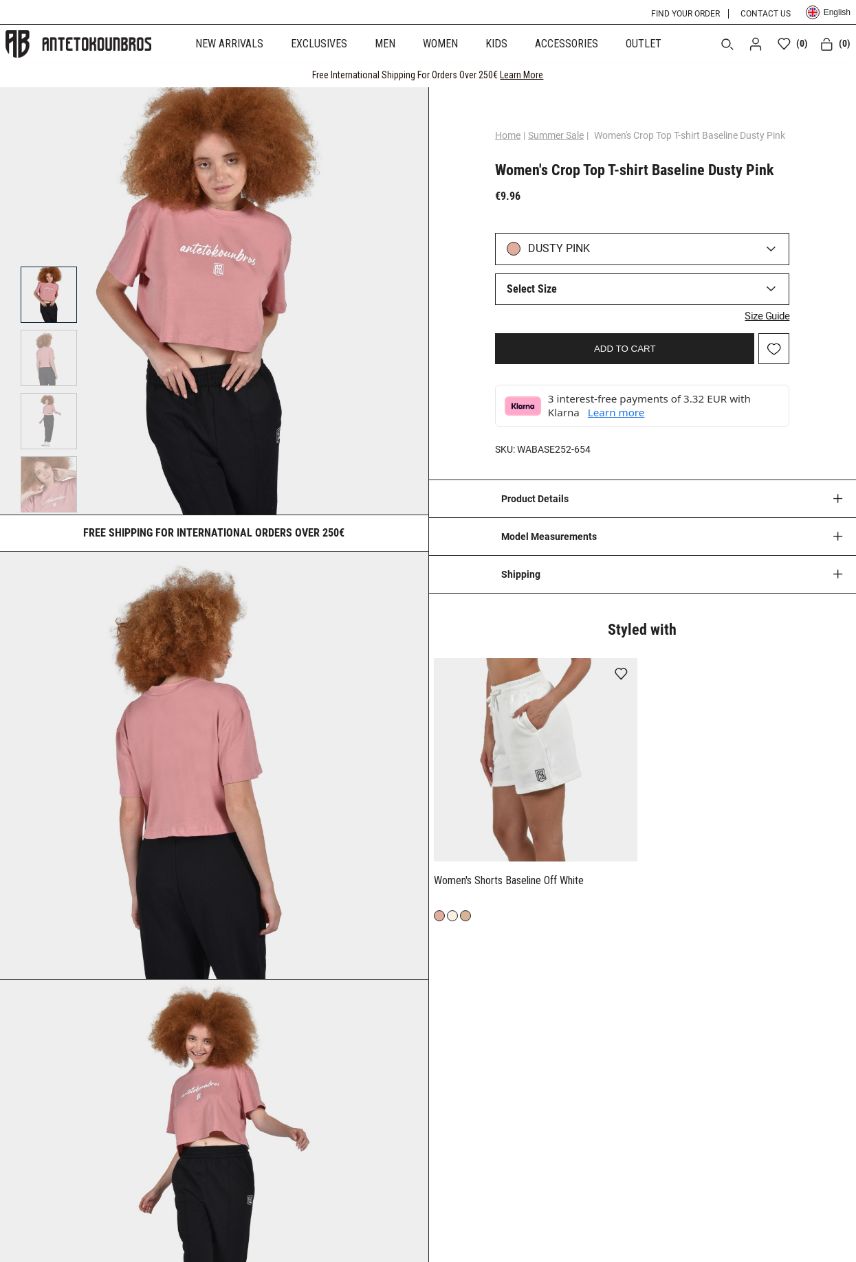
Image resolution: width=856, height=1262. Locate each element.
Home (514, 135)
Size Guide (760, 314)
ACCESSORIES (566, 43)
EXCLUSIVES (319, 43)
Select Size (538, 288)
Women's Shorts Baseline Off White (509, 878)
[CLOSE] (832, 74)
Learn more (622, 410)
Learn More (521, 74)
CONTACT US (765, 14)
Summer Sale (562, 135)
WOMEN (440, 43)
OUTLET (643, 43)
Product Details (535, 496)
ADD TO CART (625, 346)
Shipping (520, 572)
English (828, 12)
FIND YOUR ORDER (685, 14)
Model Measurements (549, 534)
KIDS (496, 43)
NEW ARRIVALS (229, 43)
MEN (385, 43)
